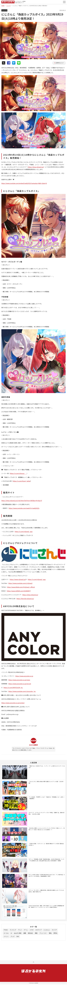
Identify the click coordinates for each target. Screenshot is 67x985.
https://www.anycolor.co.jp (24, 676)
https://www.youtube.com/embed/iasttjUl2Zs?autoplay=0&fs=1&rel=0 (24, 183)
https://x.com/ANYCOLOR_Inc (13, 687)
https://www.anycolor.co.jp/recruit (19, 684)
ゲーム (26, 930)
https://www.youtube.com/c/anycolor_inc (22, 691)
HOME (2, 5)
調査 (36, 933)
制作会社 (30, 933)
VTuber (6, 930)
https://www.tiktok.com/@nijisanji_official (21, 587)
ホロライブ (38, 930)
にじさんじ (47, 930)
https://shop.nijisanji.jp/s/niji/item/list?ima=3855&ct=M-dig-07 (21, 501)
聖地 (50, 933)
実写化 (55, 933)
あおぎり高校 (17, 933)
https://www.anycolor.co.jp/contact (12, 703)
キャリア (54, 930)
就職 (24, 933)
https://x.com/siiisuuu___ (18, 473)
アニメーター (43, 933)
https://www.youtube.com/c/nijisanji (20, 583)
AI (11, 933)
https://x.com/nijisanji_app (23, 531)
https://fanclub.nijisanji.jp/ (25, 599)
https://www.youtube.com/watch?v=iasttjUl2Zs (24, 508)
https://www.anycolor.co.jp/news (19, 680)
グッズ (12, 936)
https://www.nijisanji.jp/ (18, 579)
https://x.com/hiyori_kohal (21, 481)
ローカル (6, 933)
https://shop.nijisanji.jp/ (36, 167)
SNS (17, 936)
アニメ (20, 930)
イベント (6, 936)
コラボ (31, 930)
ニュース (8, 5)
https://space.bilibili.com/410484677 (19, 591)
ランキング (13, 930)
